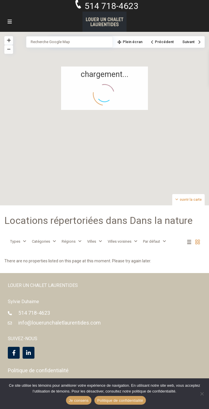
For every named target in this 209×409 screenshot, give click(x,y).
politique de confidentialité (153, 391)
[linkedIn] (28, 353)
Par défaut (151, 241)
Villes (91, 241)
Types (15, 241)
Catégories (41, 241)
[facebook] (14, 353)
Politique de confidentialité (38, 370)
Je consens (79, 400)
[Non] (202, 394)
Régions (69, 241)
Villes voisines (119, 241)
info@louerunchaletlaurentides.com (59, 323)
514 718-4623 (34, 313)
